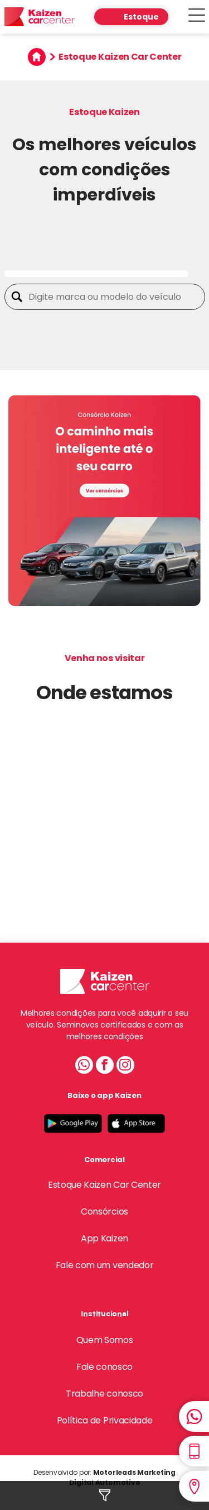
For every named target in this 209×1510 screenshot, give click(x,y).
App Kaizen (104, 1238)
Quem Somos (104, 1340)
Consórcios (104, 1211)
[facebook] (105, 1066)
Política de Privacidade (105, 1420)
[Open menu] (196, 17)
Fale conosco (104, 1366)
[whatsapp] (84, 1066)
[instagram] (125, 1066)
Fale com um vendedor (105, 1265)
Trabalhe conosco (104, 1393)
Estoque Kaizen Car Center (104, 1184)
